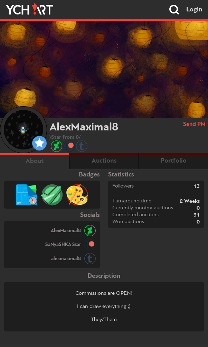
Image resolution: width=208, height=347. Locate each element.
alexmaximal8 (66, 258)
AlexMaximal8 (66, 230)
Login (194, 9)
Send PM (194, 124)
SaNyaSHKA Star (63, 244)
